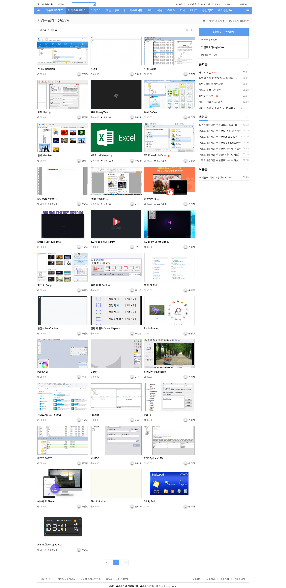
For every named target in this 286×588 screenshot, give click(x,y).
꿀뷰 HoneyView (99, 112)
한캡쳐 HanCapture (47, 328)
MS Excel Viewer (100, 155)
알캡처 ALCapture (100, 285)
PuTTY (147, 414)
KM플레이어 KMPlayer (49, 241)
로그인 (179, 4)
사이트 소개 (47, 579)
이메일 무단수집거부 (90, 579)
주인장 (82, 74)
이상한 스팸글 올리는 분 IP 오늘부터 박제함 (219, 107)
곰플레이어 (150, 198)
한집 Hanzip (43, 112)
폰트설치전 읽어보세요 (211, 84)
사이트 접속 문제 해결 (210, 102)
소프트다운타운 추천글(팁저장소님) (218, 124)
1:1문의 (229, 4)
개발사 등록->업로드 (210, 90)
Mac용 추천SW (209, 54)
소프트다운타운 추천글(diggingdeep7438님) (220, 142)
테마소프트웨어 (216, 20)
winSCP (95, 458)
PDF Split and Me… (155, 458)
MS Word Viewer (46, 198)
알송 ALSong (44, 285)
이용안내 (210, 579)
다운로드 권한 (206, 96)
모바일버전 (239, 579)
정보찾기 (205, 4)
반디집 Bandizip (46, 68)
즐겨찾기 (62, 4)
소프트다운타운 (45, 4)
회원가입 (191, 4)
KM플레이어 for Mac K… (157, 241)
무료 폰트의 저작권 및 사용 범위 (216, 78)
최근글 (203, 169)
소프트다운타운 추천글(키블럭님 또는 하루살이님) (220, 148)
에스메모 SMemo (46, 501)
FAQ (217, 4)
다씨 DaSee (150, 112)
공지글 (203, 64)
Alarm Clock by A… (48, 544)
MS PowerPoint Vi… (155, 155)
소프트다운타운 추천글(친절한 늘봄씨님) (220, 130)
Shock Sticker (98, 501)
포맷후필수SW (209, 40)
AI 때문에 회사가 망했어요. (213, 177)
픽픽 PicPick (150, 285)
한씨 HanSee (44, 155)
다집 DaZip (150, 68)
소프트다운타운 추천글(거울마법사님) (219, 154)
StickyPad (149, 501)
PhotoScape (150, 328)
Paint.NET (42, 371)
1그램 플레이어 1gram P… (105, 241)
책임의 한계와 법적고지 (117, 579)
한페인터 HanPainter (155, 371)
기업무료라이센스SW (238, 20)
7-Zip (94, 68)
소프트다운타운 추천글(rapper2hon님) (219, 136)
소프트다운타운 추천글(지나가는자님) (219, 160)
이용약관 (196, 579)
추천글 (203, 117)
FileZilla (95, 414)
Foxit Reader (97, 198)
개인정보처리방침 (66, 579)
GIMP (94, 371)
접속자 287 (243, 4)
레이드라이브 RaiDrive (49, 414)
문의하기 (224, 579)
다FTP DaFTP (44, 458)
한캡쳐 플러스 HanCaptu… (105, 328)
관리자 (136, 74)
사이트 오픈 (205, 72)
